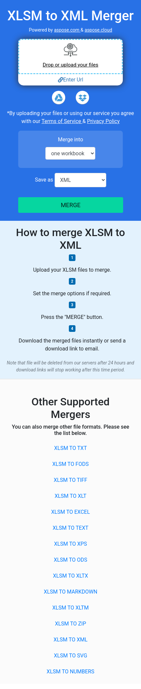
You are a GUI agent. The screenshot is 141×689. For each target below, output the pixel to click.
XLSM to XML (71, 639)
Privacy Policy (103, 121)
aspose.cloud (98, 30)
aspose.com (67, 30)
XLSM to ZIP (70, 623)
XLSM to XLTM (70, 608)
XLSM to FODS (70, 464)
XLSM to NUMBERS (70, 671)
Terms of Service (61, 121)
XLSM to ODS (70, 560)
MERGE (70, 205)
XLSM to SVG (70, 655)
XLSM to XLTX (70, 576)
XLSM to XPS (70, 544)
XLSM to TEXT (70, 528)
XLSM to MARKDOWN (70, 592)
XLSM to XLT (70, 496)
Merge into (70, 139)
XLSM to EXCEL (70, 512)
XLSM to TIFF (70, 480)
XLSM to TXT (70, 448)
